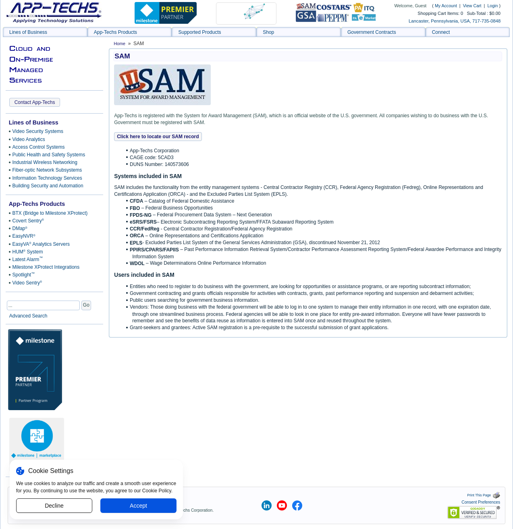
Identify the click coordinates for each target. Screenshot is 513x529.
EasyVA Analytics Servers (41, 244)
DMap (19, 228)
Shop (268, 32)
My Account (446, 5)
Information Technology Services (47, 178)
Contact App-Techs (35, 102)
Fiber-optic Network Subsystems (47, 170)
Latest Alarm (27, 259)
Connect (441, 32)
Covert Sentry (28, 221)
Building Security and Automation (47, 186)
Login (492, 5)
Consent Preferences (480, 502)
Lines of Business (28, 32)
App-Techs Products (115, 32)
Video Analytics (28, 139)
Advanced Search (28, 316)
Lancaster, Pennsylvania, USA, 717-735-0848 (455, 21)
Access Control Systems (38, 147)
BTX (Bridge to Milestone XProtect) (50, 213)
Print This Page (483, 495)
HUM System (27, 252)
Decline (54, 505)
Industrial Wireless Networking (44, 162)
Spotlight (23, 275)
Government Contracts (371, 32)
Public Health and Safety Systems (48, 155)
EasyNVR (23, 236)
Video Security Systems (38, 131)
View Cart (473, 5)
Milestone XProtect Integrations (46, 267)
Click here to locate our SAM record (158, 136)
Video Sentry (27, 283)
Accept (138, 505)
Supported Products (199, 32)
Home (119, 43)
